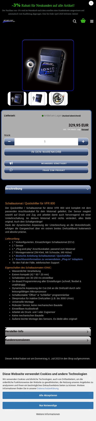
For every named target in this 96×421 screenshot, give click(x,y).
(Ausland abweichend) (71, 116)
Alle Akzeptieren (48, 395)
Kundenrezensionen (17, 339)
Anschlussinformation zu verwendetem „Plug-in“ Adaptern (49, 259)
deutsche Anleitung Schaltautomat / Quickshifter (43, 255)
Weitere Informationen (48, 414)
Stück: (7, 135)
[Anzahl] (46, 142)
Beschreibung (13, 188)
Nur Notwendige (48, 405)
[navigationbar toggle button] (91, 21)
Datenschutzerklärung (47, 388)
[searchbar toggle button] (74, 21)
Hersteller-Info (14, 331)
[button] (9, 142)
